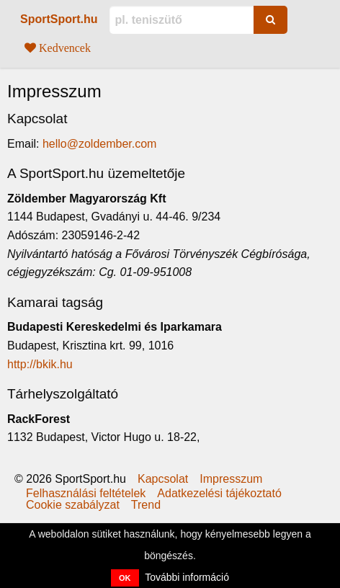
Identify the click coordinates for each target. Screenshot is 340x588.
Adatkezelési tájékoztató (219, 493)
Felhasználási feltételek (86, 493)
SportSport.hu (59, 19)
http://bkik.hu (40, 364)
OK (125, 578)
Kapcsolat (163, 479)
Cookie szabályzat (73, 505)
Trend (146, 505)
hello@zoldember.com (99, 144)
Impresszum (231, 479)
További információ (187, 577)
